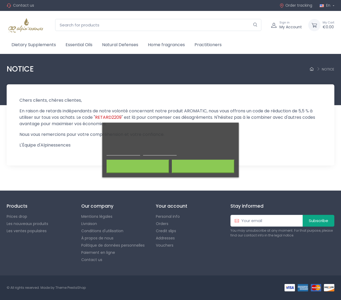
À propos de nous (97, 238)
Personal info (168, 216)
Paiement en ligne (98, 252)
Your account (171, 206)
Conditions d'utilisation (102, 231)
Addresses (165, 238)
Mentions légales (96, 216)
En (325, 5)
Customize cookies (160, 153)
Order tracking (295, 5)
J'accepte (203, 166)
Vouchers (164, 245)
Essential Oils (79, 45)
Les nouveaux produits (27, 223)
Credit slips (166, 231)
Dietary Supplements (33, 45)
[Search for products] (158, 25)
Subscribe (318, 220)
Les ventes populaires (27, 231)
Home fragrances (166, 45)
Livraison (89, 223)
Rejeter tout (138, 166)
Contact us (23, 5)
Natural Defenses (120, 45)
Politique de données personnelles (113, 245)
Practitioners (208, 45)
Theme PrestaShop (70, 287)
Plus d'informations (123, 153)
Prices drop (17, 216)
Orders (162, 223)
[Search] (255, 25)
